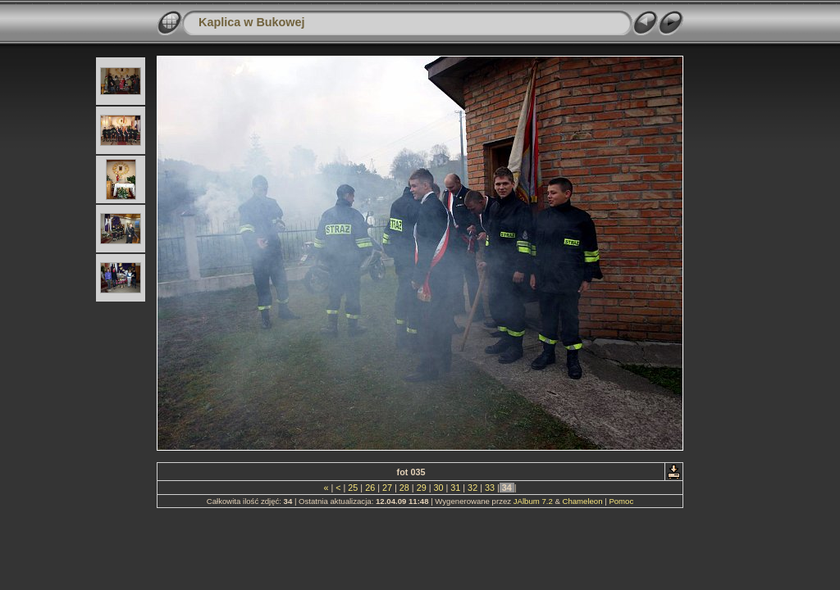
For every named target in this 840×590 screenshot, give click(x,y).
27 (387, 487)
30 (438, 487)
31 (455, 487)
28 (404, 487)
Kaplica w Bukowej (252, 22)
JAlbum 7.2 (533, 501)
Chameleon (582, 501)
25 (352, 487)
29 (421, 487)
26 (370, 487)
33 (489, 487)
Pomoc (621, 501)
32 (472, 487)
